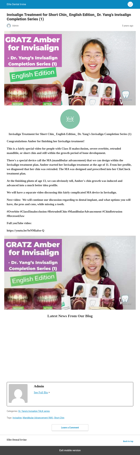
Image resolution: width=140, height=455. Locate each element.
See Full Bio (41, 392)
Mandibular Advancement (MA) (38, 417)
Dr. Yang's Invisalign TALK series (34, 411)
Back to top (128, 441)
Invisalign (17, 417)
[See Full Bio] (49, 392)
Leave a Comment (70, 427)
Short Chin (59, 417)
